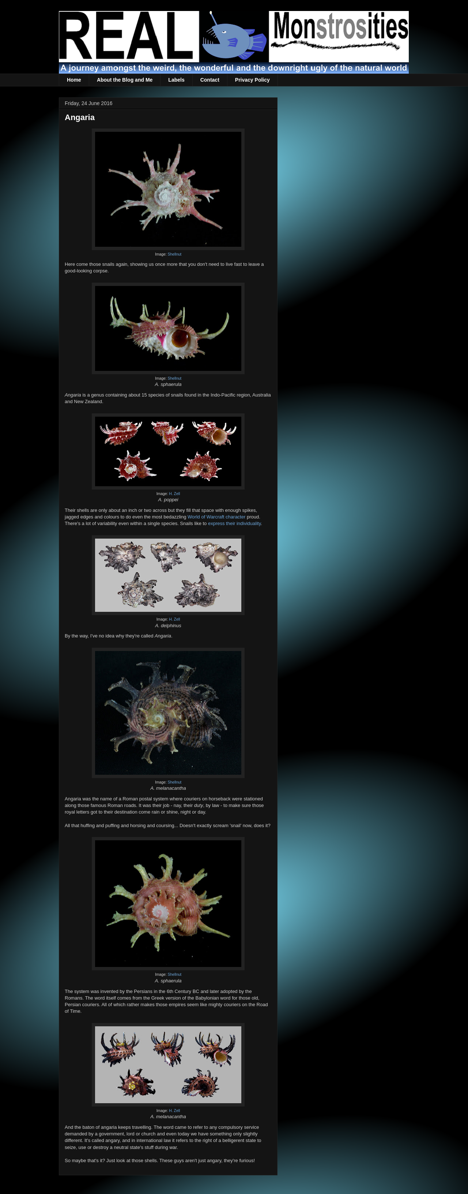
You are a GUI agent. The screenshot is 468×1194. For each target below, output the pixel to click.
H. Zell (174, 494)
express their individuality (234, 523)
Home (74, 80)
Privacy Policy (252, 80)
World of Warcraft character (216, 517)
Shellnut (175, 254)
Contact (209, 80)
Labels (176, 80)
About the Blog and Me (124, 80)
